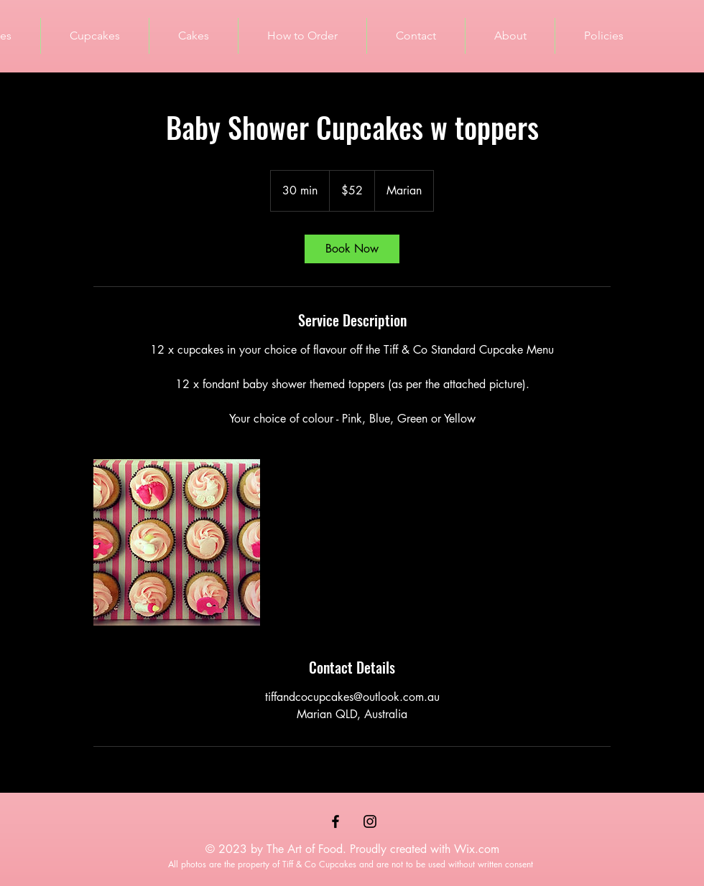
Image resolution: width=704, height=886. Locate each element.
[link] (352, 249)
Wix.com (476, 849)
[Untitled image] (176, 542)
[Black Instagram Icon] (370, 821)
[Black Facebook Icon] (335, 821)
